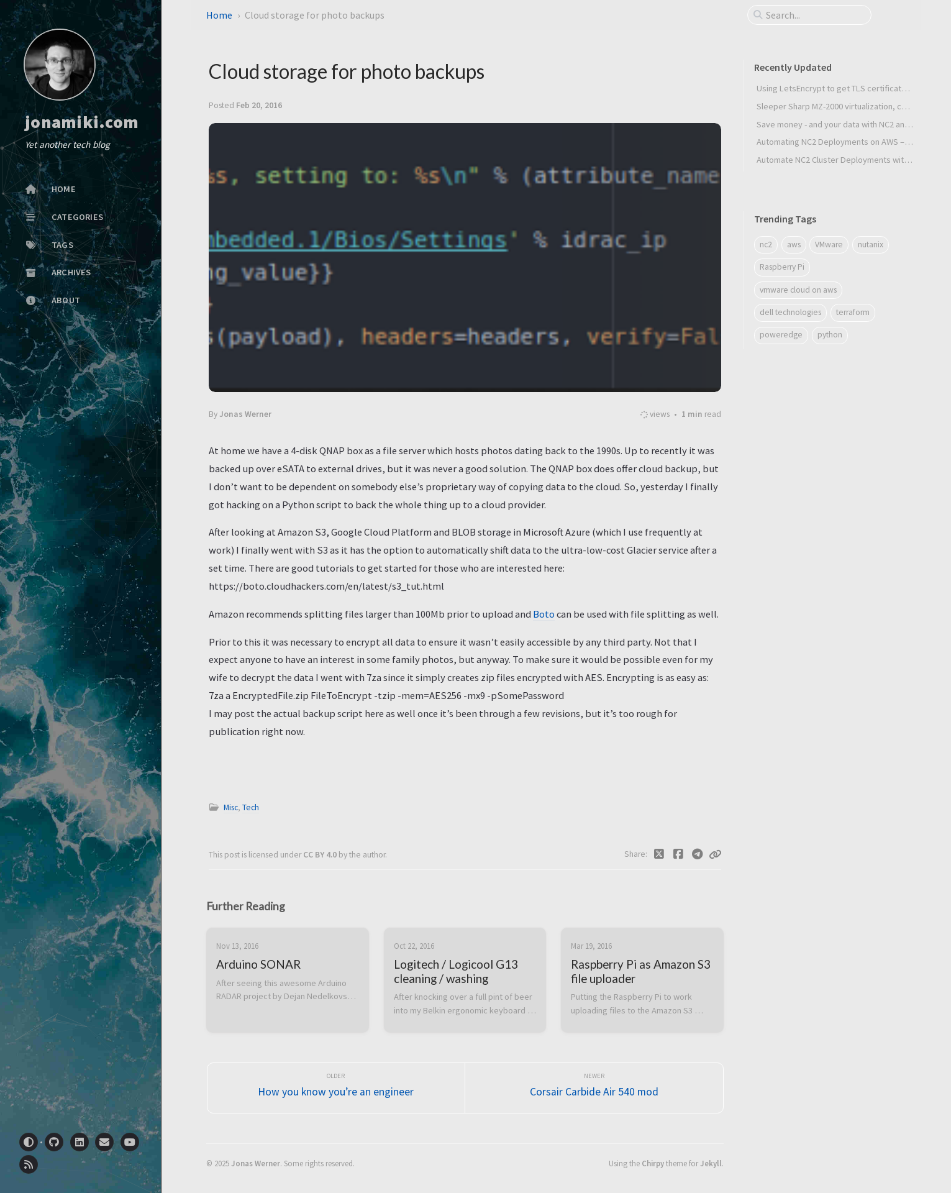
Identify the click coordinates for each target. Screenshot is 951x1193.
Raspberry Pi (782, 267)
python (829, 334)
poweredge (781, 334)
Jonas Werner (255, 1163)
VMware (829, 244)
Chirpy (653, 1163)
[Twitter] (659, 854)
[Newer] (594, 1088)
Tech (250, 807)
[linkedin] (79, 1142)
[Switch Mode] (28, 1142)
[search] (814, 15)
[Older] (336, 1088)
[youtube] (130, 1142)
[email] (104, 1142)
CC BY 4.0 (321, 854)
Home (219, 15)
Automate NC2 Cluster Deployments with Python (846, 159)
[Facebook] (678, 854)
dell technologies (790, 312)
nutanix (870, 244)
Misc (231, 807)
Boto (544, 614)
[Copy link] (715, 854)
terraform (853, 312)
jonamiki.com (82, 122)
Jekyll (711, 1163)
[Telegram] (697, 854)
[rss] (28, 1164)
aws (794, 244)
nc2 (766, 244)
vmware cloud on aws (798, 290)
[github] (54, 1142)
